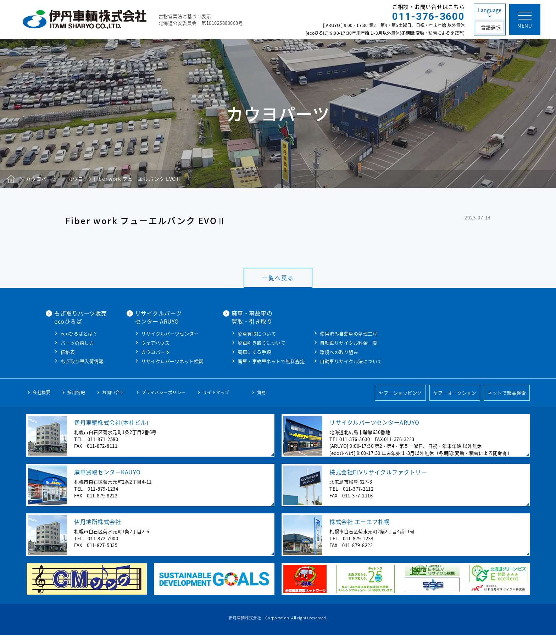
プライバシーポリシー (163, 398)
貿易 (261, 398)
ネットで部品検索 (507, 398)
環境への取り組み (415, 351)
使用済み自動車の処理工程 (425, 332)
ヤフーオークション (455, 398)
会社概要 (41, 398)
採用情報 (76, 398)
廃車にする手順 (331, 351)
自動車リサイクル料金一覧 (425, 342)
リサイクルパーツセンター (246, 332)
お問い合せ (113, 398)
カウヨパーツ (232, 351)
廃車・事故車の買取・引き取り (328, 317)
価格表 (144, 351)
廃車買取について (333, 332)
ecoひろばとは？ (155, 332)
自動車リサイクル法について (427, 360)
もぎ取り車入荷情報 (158, 360)
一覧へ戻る (278, 277)
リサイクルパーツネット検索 (249, 360)
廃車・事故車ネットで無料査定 (347, 360)
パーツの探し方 (154, 342)
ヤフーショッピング (400, 398)
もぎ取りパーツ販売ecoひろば (157, 317)
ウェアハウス (232, 342)
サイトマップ (216, 398)
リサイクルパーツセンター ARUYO (235, 317)
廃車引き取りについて (338, 342)
